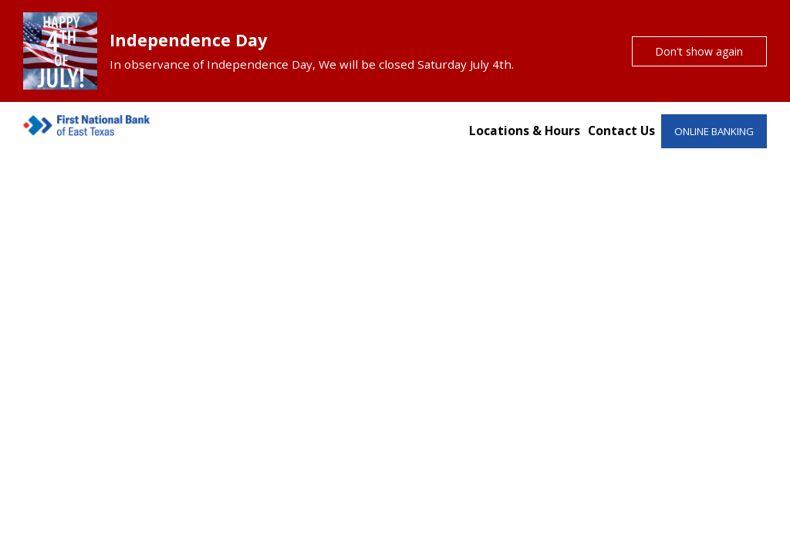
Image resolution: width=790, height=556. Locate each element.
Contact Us (621, 130)
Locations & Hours (524, 130)
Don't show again (699, 51)
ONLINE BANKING (714, 131)
